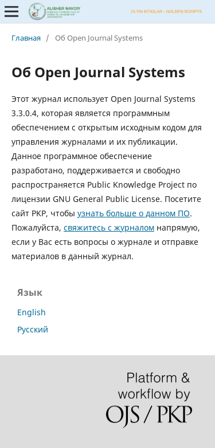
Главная (26, 38)
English (31, 312)
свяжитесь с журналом (109, 227)
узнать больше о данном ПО (133, 213)
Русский (32, 329)
